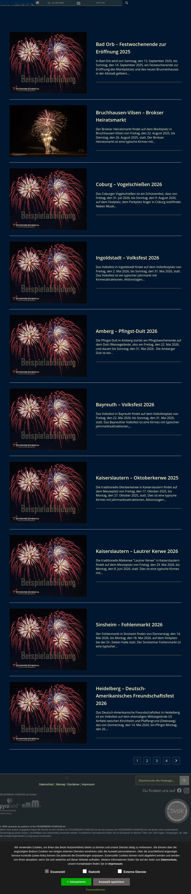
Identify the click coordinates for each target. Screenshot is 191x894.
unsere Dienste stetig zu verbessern (131, 847)
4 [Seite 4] (166, 760)
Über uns (147, 833)
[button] (187, 2)
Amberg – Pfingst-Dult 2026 (130, 330)
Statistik (91, 871)
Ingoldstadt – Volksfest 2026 (131, 257)
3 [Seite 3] (157, 760)
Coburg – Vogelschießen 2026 (132, 184)
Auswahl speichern (111, 881)
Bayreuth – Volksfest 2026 (128, 404)
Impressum (88, 784)
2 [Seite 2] (147, 760)
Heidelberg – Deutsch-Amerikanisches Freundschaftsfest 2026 (125, 695)
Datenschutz (46, 784)
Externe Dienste (132, 871)
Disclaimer (73, 784)
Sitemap (61, 784)
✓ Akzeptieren (76, 881)
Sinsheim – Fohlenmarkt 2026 (133, 624)
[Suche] (184, 780)
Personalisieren (95, 889)
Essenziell (55, 871)
